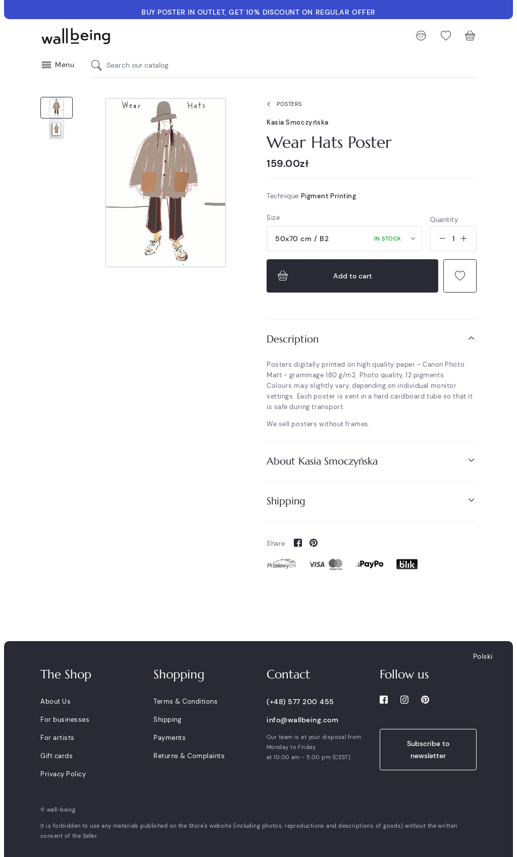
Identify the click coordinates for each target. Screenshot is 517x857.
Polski (483, 656)
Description (372, 339)
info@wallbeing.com (302, 719)
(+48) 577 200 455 (300, 701)
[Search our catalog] (99, 65)
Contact (288, 674)
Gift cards (56, 756)
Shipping (372, 500)
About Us (55, 701)
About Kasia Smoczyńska (372, 461)
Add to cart (323, 276)
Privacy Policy (63, 774)
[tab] (372, 339)
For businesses (64, 719)
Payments (169, 737)
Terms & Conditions (185, 701)
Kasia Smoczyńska (298, 122)
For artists (57, 737)
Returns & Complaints (189, 756)
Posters (282, 104)
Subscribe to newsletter (428, 749)
